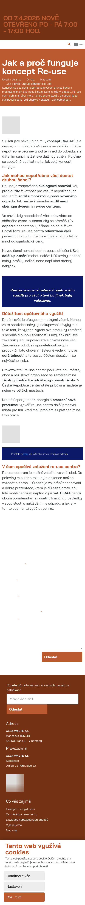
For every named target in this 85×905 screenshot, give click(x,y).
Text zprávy (11, 619)
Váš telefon (11, 596)
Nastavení (14, 886)
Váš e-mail (10, 580)
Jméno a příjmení (14, 564)
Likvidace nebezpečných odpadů (27, 819)
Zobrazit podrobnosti (35, 866)
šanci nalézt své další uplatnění (41, 156)
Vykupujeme (14, 825)
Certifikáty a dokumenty (21, 814)
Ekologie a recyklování (20, 809)
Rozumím (14, 897)
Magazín (11, 830)
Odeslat (51, 657)
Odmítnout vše (18, 876)
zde (25, 454)
